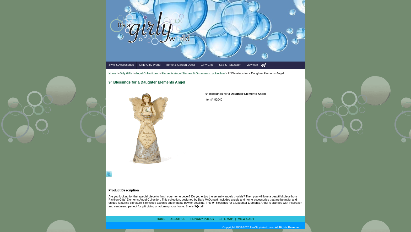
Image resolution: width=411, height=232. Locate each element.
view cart (252, 64)
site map (226, 218)
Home (112, 73)
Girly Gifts (207, 64)
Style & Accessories (121, 64)
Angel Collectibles (147, 73)
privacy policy (202, 218)
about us (177, 218)
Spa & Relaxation (230, 64)
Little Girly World (149, 64)
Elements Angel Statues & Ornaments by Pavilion (193, 73)
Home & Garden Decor (180, 64)
